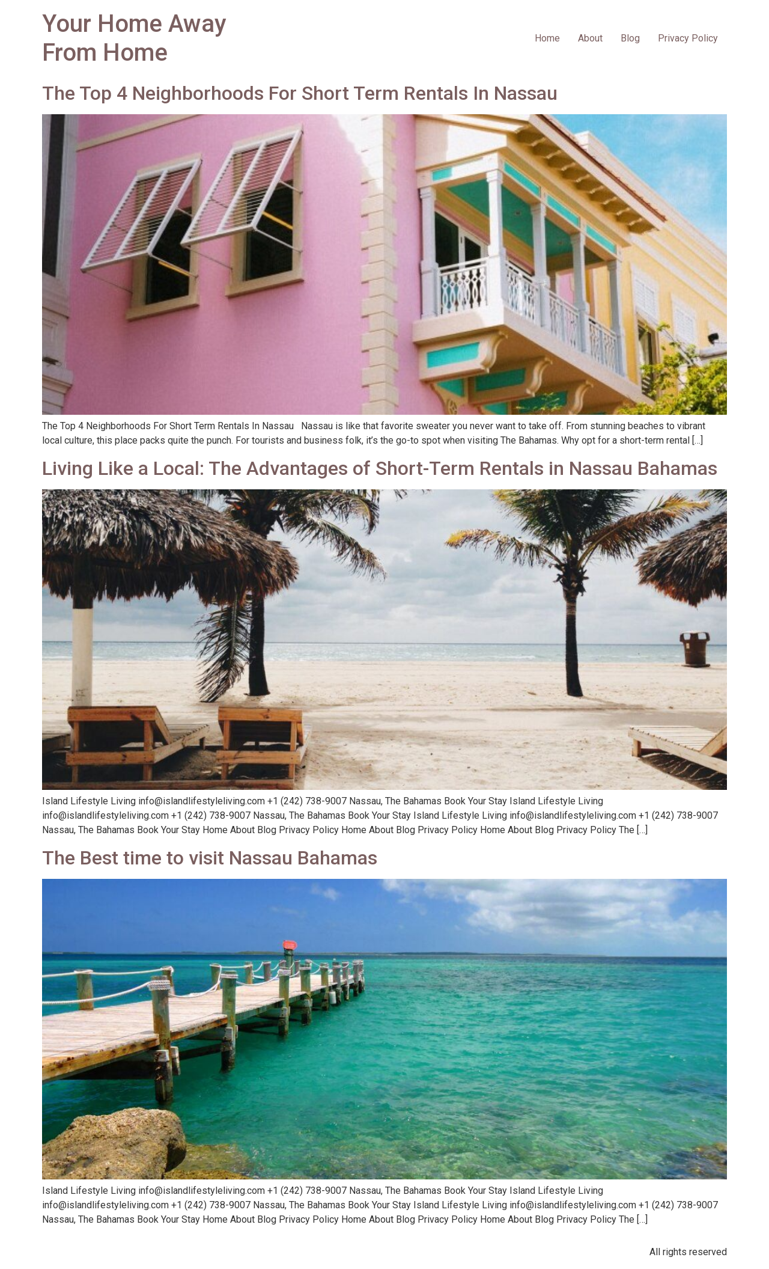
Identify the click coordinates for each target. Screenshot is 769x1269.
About (590, 38)
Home (547, 38)
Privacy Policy (688, 38)
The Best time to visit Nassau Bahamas (209, 857)
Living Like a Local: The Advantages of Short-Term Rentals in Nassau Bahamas (379, 468)
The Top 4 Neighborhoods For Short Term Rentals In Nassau (300, 93)
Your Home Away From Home (134, 38)
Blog (630, 38)
